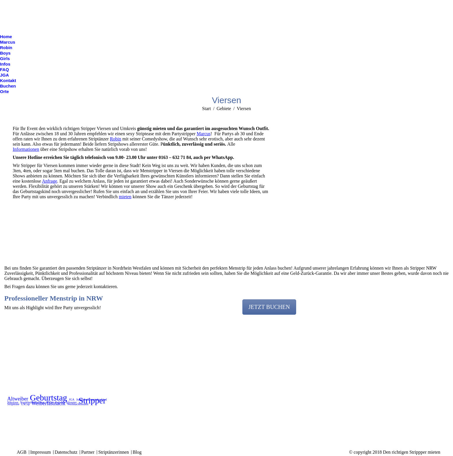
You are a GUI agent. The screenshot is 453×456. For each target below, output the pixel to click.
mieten (125, 196)
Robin (115, 138)
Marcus (204, 133)
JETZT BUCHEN (269, 307)
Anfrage (49, 181)
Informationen (26, 149)
